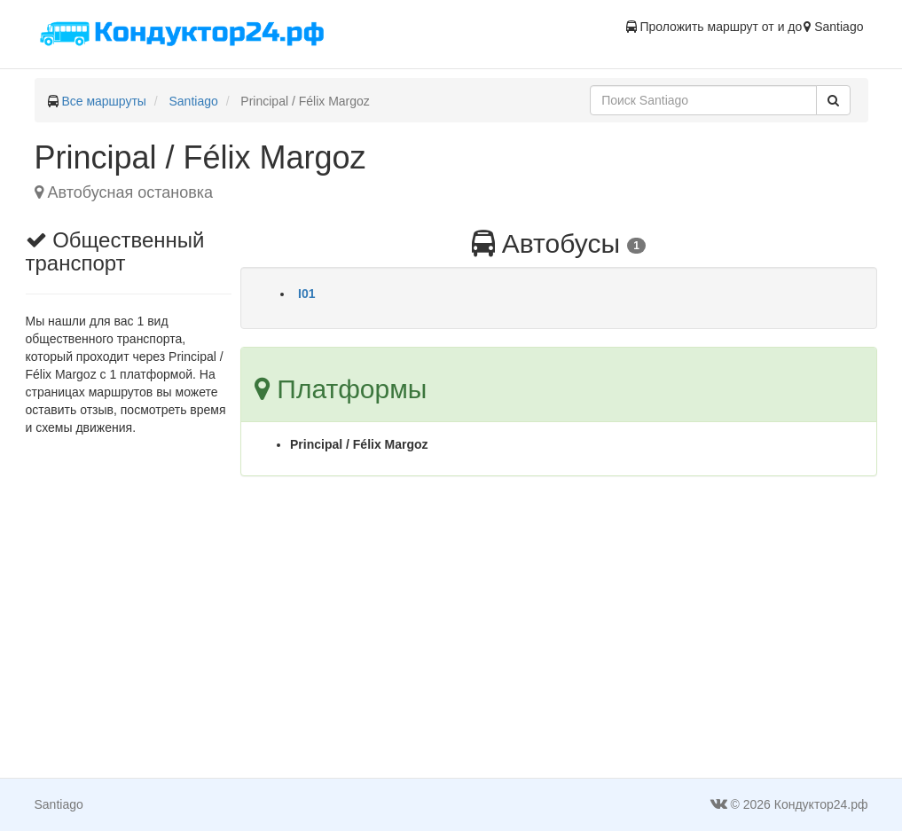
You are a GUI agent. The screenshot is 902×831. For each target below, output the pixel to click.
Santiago (193, 101)
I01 (306, 293)
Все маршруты (103, 101)
